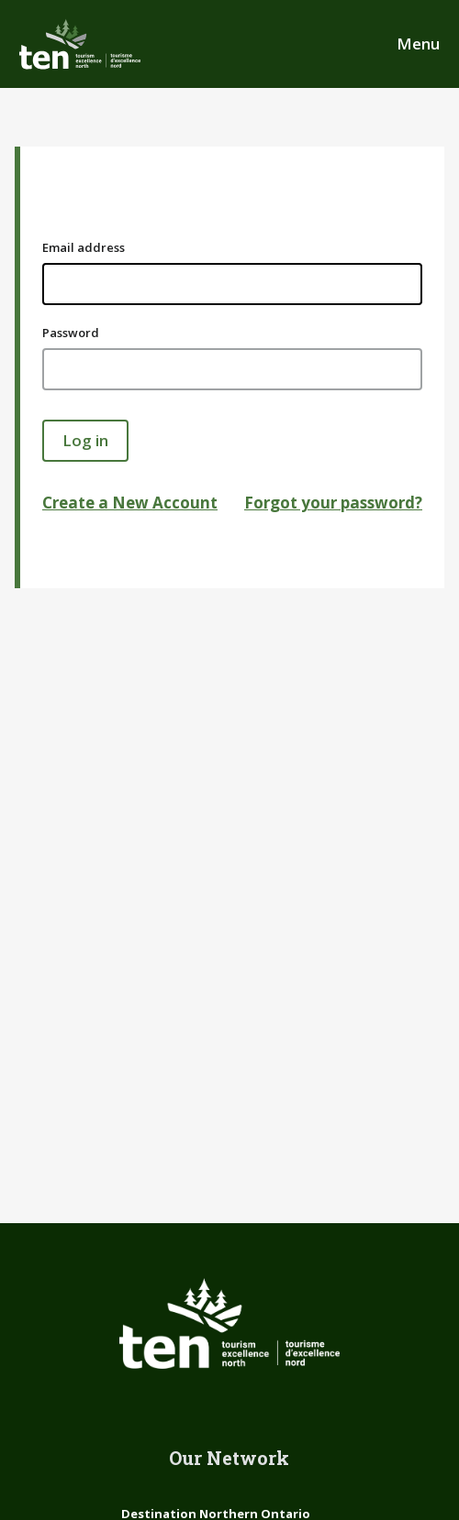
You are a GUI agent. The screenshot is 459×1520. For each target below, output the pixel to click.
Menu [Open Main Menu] (418, 43)
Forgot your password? (333, 502)
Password (70, 332)
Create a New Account (130, 502)
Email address (83, 247)
